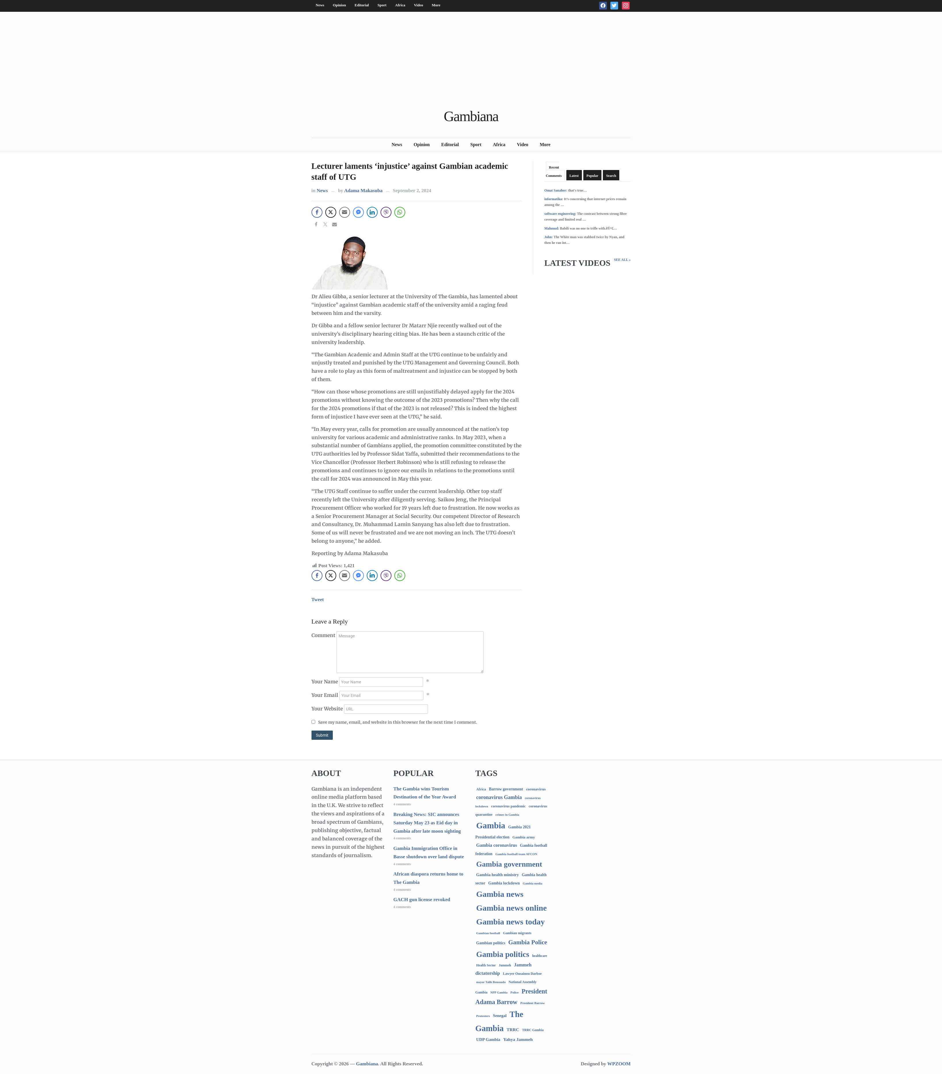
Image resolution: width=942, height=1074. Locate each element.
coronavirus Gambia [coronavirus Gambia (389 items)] (499, 797)
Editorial (362, 5)
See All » (622, 260)
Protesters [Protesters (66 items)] (483, 1016)
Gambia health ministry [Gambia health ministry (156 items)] (497, 874)
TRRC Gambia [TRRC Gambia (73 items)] (533, 1030)
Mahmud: (551, 228)
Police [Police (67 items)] (515, 992)
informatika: (553, 199)
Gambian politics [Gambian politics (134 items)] (490, 943)
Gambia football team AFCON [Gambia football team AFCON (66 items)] (516, 854)
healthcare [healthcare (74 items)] (539, 956)
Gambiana (471, 116)
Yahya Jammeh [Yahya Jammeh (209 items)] (518, 1039)
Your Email (325, 695)
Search (611, 176)
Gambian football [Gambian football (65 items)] (488, 933)
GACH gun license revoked (421, 899)
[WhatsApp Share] (399, 212)
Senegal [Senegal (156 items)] (500, 1015)
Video (418, 5)
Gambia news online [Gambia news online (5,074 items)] (511, 907)
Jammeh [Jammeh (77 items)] (505, 965)
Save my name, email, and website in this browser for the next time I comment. (397, 722)
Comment (323, 635)
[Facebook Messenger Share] (358, 212)
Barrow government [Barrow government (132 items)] (506, 789)
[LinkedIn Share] (372, 212)
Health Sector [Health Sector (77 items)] (486, 965)
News (320, 5)
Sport (381, 5)
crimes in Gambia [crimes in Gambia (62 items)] (507, 814)
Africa (400, 5)
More (436, 5)
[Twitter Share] (330, 212)
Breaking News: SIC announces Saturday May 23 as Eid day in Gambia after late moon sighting (427, 823)
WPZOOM (618, 1064)
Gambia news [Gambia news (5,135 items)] (499, 894)
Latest (574, 176)
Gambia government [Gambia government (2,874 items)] (509, 864)
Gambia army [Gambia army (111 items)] (523, 837)
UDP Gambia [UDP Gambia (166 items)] (488, 1039)
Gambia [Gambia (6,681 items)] (490, 825)
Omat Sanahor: (556, 190)
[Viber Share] (386, 212)
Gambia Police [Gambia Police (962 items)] (527, 942)
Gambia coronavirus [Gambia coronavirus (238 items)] (496, 845)
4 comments (402, 804)
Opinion (339, 5)
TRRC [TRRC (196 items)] (513, 1029)
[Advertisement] (471, 61)
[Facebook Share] (317, 212)
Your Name (325, 682)
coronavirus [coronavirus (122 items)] (536, 789)
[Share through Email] (344, 212)
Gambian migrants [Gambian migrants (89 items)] (517, 933)
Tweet (318, 599)
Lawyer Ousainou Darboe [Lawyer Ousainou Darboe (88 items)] (522, 974)
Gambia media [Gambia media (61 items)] (532, 883)
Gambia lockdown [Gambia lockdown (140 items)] (504, 883)
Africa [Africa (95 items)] (481, 789)
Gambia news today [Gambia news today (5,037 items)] (510, 921)
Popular (592, 176)
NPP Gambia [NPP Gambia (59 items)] (499, 992)
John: (548, 237)
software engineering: (560, 214)
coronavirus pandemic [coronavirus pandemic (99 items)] (508, 806)
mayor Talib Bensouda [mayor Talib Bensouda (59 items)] (491, 982)
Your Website (327, 709)
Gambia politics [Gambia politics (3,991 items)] (502, 954)
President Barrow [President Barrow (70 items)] (532, 1003)
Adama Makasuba (363, 190)
